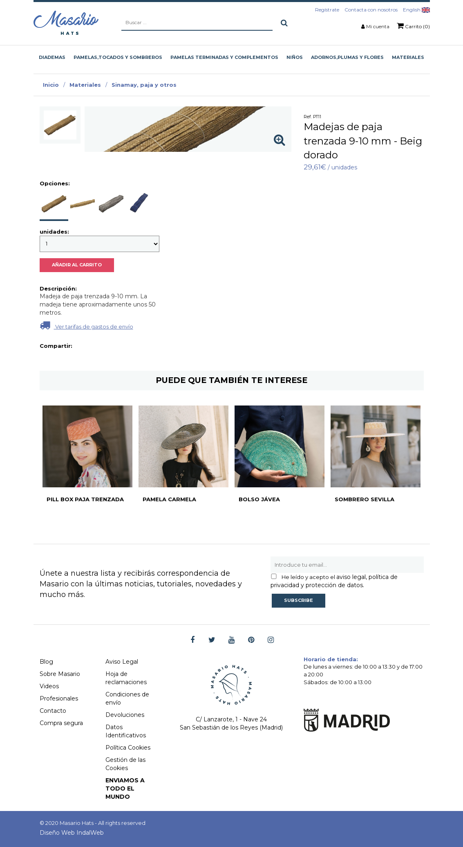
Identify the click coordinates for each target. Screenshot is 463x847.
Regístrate (327, 10)
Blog (46, 661)
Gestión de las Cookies (125, 764)
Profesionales (59, 698)
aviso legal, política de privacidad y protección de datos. (334, 581)
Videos (49, 686)
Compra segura (61, 723)
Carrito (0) (413, 25)
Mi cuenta (377, 26)
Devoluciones (124, 715)
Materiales (85, 84)
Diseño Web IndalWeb (72, 832)
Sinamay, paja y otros (144, 84)
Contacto (53, 710)
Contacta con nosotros (371, 10)
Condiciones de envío (127, 698)
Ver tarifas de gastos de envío (86, 325)
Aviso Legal (121, 661)
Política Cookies (127, 747)
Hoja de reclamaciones (126, 678)
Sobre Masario (60, 674)
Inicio (51, 84)
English (416, 10)
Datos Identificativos (125, 731)
